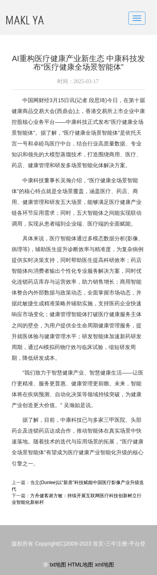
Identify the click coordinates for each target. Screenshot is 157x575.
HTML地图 (80, 564)
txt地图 (58, 564)
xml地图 (104, 564)
